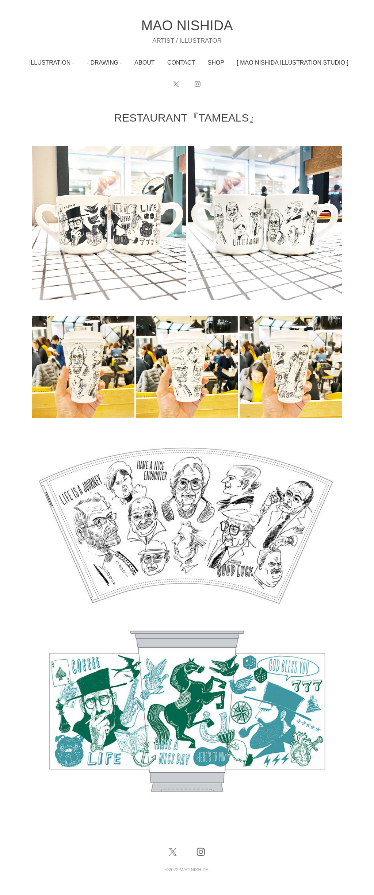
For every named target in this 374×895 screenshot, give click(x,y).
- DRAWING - (104, 62)
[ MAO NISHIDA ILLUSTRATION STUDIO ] (292, 62)
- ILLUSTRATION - (50, 62)
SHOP (216, 62)
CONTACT (181, 62)
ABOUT (144, 62)
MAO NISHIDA (187, 25)
